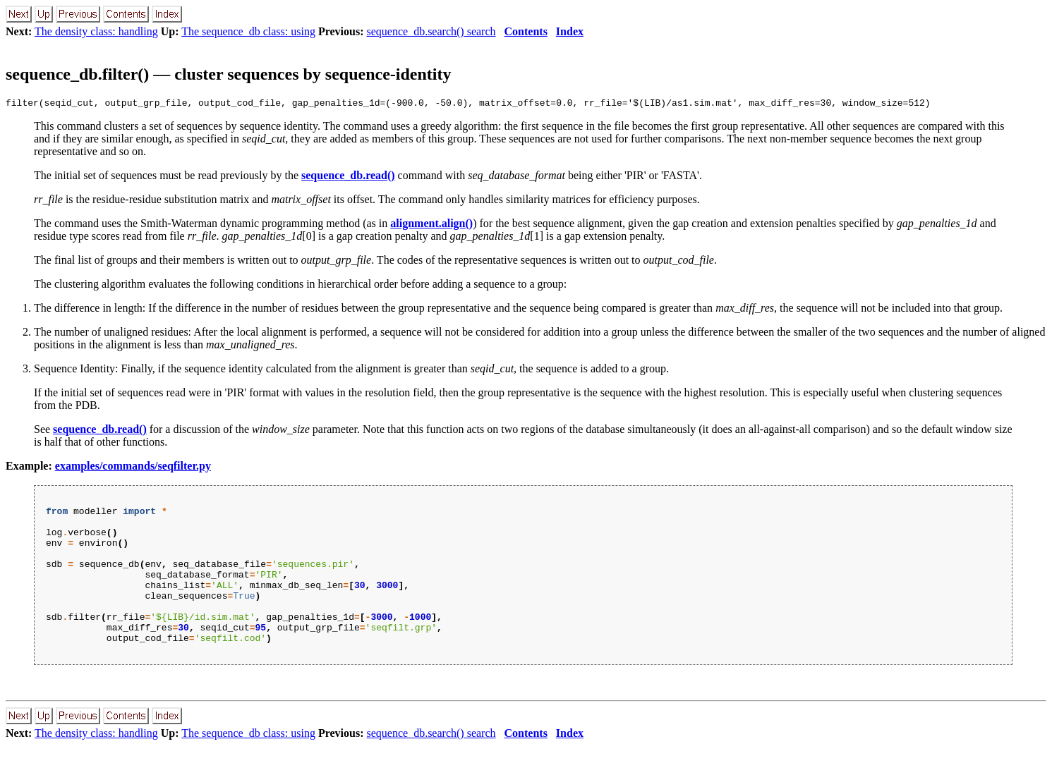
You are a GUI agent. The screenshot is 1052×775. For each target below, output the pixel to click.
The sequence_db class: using (248, 31)
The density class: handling (96, 31)
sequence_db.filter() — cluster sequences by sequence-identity (229, 74)
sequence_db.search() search (431, 31)
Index (570, 31)
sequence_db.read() (348, 177)
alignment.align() (431, 225)
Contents (526, 31)
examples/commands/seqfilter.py (133, 468)
